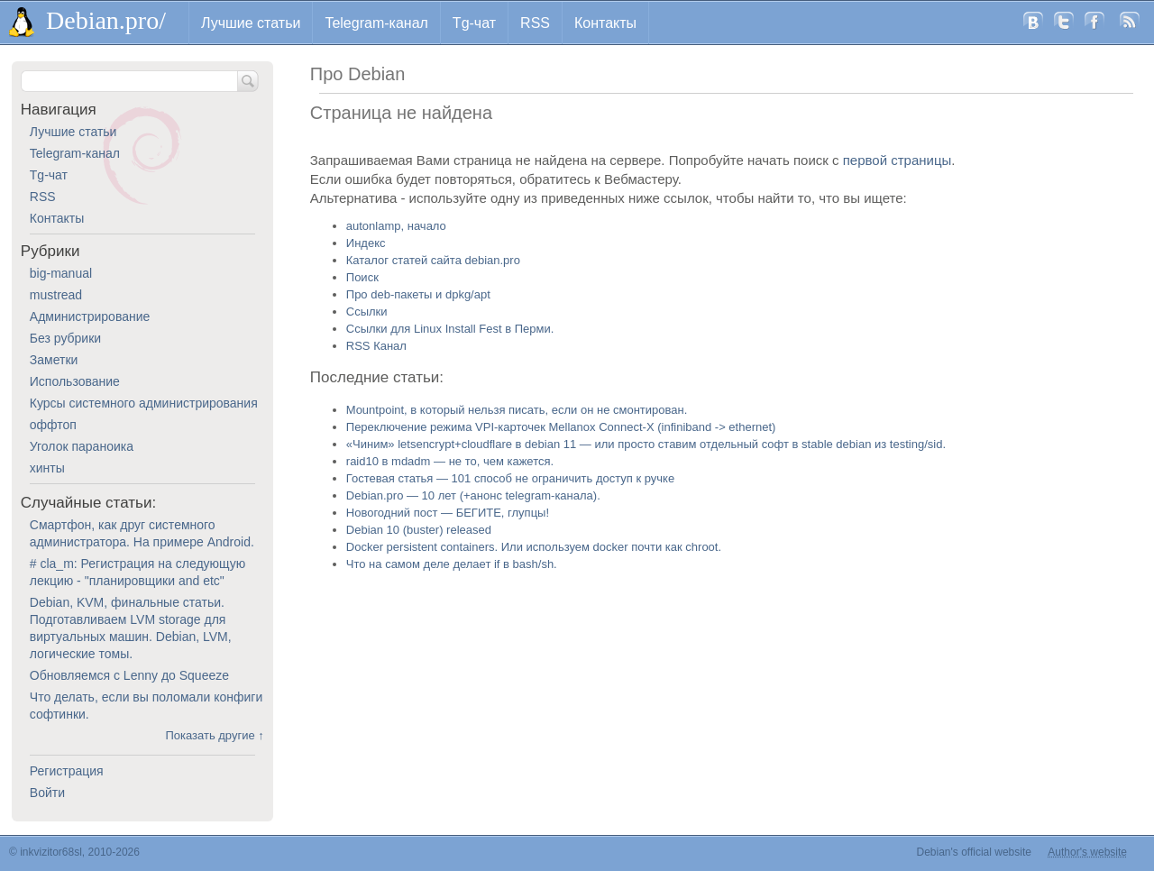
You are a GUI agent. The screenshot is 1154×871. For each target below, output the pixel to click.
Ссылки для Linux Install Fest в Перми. (450, 328)
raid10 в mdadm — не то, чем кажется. (450, 461)
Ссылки (367, 311)
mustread (56, 295)
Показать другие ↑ (214, 735)
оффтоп (53, 424)
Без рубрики (65, 338)
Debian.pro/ (106, 20)
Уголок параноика (81, 446)
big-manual (61, 273)
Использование (75, 381)
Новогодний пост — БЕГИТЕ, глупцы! (447, 512)
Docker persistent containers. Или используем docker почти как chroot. (533, 547)
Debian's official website (974, 852)
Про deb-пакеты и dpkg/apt (418, 294)
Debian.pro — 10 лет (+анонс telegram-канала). (473, 495)
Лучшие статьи (250, 23)
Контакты (605, 23)
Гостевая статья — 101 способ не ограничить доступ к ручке (510, 478)
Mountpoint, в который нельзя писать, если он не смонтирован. (517, 410)
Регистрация (67, 771)
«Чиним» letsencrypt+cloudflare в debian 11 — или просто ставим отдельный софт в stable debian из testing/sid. (646, 444)
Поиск (362, 277)
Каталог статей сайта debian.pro (433, 260)
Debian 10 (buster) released (418, 529)
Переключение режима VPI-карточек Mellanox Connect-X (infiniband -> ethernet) (561, 427)
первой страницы (897, 160)
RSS (535, 23)
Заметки (54, 360)
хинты (47, 468)
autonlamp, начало (396, 226)
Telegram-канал (376, 23)
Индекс (366, 243)
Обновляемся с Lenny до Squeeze (129, 675)
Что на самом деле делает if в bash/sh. (451, 564)
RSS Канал (376, 346)
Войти (47, 792)
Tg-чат (474, 23)
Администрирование (90, 316)
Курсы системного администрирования (144, 403)
